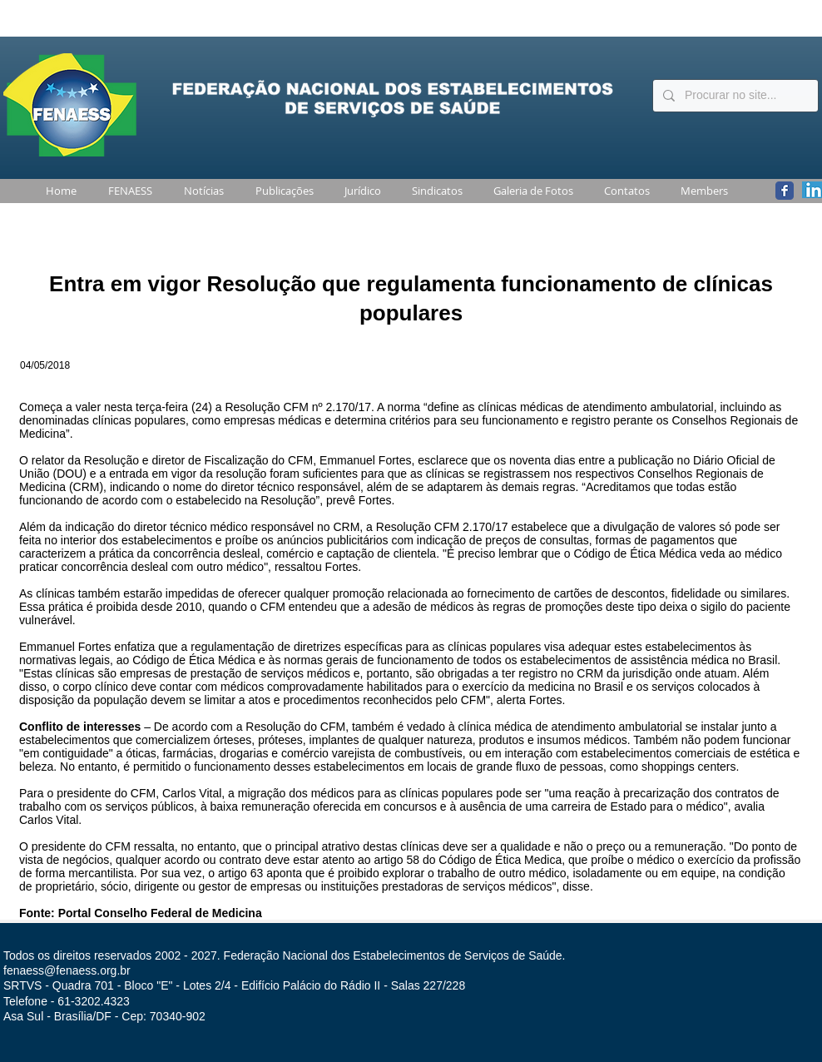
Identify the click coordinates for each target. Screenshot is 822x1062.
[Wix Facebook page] (784, 190)
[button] (127, 191)
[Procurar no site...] (734, 96)
